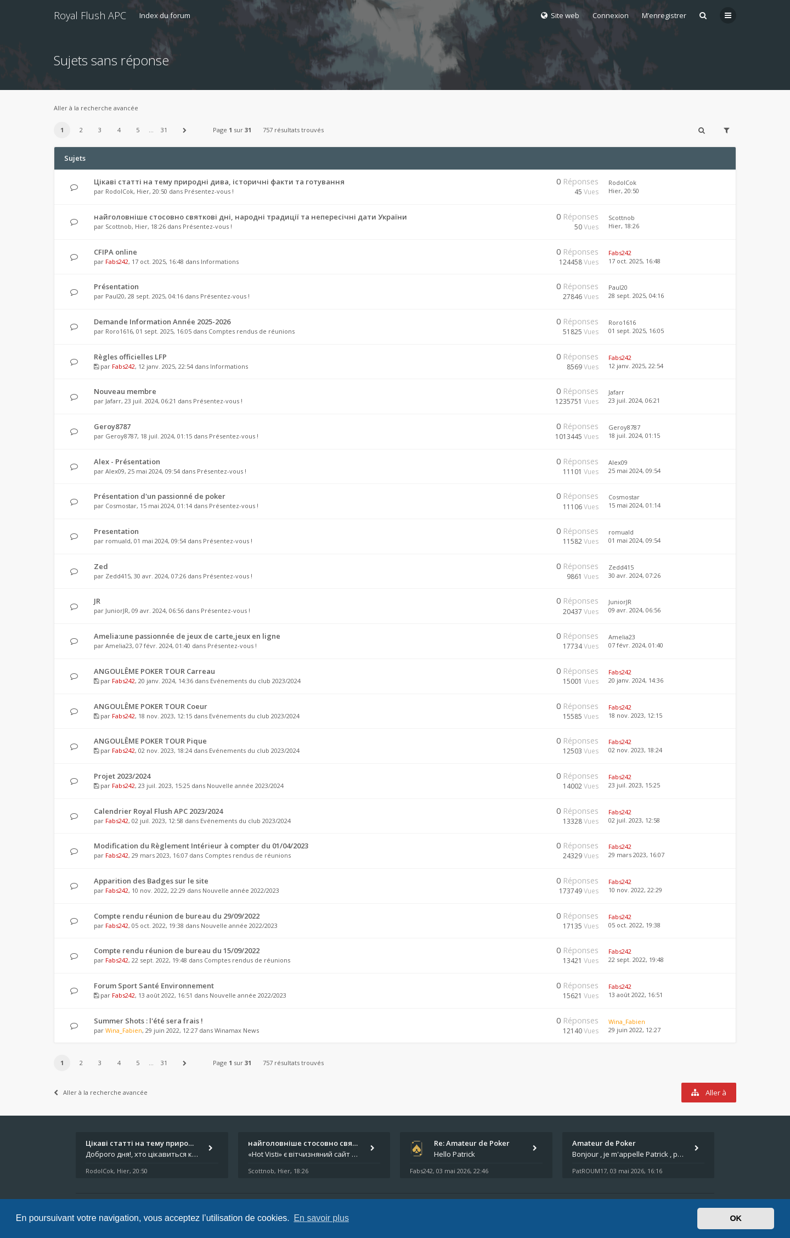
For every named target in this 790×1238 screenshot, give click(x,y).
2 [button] (81, 130)
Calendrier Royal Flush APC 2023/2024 (158, 811)
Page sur (232, 130)
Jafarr (113, 401)
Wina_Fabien (123, 1030)
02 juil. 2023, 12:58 (634, 820)
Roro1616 (119, 331)
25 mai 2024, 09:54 (634, 470)
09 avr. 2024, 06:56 (634, 610)
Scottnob (118, 226)
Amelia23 (118, 645)
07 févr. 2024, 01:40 (635, 645)
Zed (101, 566)
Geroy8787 (112, 426)
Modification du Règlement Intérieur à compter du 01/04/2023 (201, 846)
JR (97, 601)
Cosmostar (121, 506)
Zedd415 (118, 576)
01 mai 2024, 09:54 (634, 540)
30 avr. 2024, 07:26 (634, 575)
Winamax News (237, 1030)
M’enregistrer (664, 15)
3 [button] (99, 130)
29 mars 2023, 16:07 (636, 855)
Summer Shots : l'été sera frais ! (148, 1021)
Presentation (116, 531)
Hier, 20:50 (623, 191)
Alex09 (115, 471)
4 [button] (119, 130)
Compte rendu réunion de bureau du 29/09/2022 (176, 916)
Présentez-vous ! (209, 191)
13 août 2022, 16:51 (635, 995)
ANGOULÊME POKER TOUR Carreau (154, 671)
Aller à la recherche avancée (96, 108)
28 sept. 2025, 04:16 (636, 295)
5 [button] (137, 130)
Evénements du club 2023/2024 (255, 681)
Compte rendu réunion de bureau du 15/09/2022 (176, 950)
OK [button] (736, 1218)
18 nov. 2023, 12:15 (635, 715)
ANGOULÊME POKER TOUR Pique (150, 741)
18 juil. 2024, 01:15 (634, 435)
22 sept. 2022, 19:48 (636, 959)
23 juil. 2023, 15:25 (634, 785)
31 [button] (164, 130)
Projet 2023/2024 (122, 776)
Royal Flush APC (90, 15)
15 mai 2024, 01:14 (634, 505)
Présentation (116, 286)
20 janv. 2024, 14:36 (635, 680)
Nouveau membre (125, 391)
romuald (118, 541)
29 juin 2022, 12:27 (634, 1030)
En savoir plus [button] (321, 1218)
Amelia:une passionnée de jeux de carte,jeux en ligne (187, 636)
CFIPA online (115, 252)
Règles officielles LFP (130, 357)
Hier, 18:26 (623, 226)
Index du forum (164, 15)
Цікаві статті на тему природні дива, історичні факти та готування (219, 182)
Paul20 (115, 296)
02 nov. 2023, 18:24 (635, 750)
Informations (220, 261)
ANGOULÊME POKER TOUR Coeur (150, 706)
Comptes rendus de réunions (251, 331)
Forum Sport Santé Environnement (154, 986)
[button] (185, 130)
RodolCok (119, 191)
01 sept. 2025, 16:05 (636, 331)
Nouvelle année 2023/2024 (245, 785)
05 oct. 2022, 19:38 (634, 925)
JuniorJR (116, 610)
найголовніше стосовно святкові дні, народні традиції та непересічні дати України (250, 217)
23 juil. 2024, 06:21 (634, 400)
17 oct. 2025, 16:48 (634, 261)
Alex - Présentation (127, 461)
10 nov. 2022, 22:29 (635, 890)
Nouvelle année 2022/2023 (240, 890)
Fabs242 (116, 261)
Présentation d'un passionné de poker (159, 496)
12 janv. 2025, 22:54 (635, 366)
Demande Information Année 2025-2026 (162, 322)
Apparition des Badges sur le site (151, 881)
